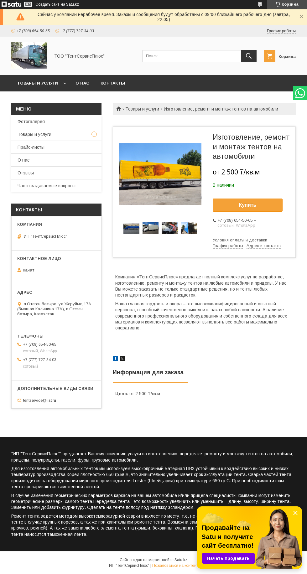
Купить (248, 205)
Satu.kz (180, 560)
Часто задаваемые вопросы (46, 185)
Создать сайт (47, 4)
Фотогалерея (31, 121)
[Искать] (249, 56)
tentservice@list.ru (39, 400)
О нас (82, 83)
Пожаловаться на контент (175, 565)
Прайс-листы (31, 147)
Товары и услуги (37, 83)
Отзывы (26, 172)
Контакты (113, 83)
